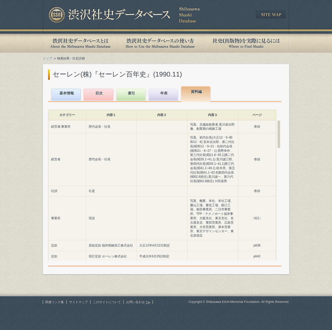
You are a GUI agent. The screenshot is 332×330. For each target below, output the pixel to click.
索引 (131, 93)
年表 (164, 93)
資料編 (196, 92)
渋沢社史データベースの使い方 (160, 43)
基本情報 (66, 93)
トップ (47, 58)
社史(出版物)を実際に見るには (246, 43)
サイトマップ (78, 302)
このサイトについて (107, 302)
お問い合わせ (135, 302)
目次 (99, 93)
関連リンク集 (54, 302)
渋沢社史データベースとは (80, 43)
